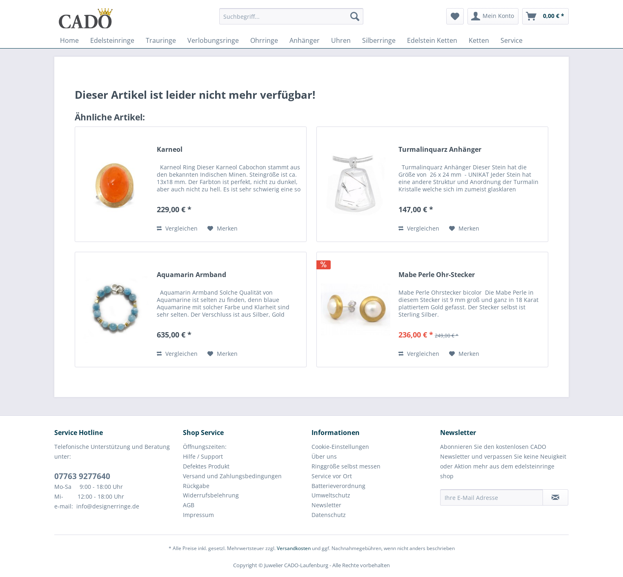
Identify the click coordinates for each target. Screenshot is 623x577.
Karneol (169, 149)
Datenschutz (329, 515)
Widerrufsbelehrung (211, 495)
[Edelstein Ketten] (432, 40)
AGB (188, 505)
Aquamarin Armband (191, 275)
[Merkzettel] (455, 16)
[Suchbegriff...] (291, 16)
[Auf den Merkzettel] (222, 228)
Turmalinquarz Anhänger (439, 149)
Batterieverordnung (338, 486)
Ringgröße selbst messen (346, 466)
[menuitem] (291, 20)
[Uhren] (340, 40)
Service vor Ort (332, 476)
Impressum (198, 515)
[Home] (69, 40)
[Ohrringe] (264, 40)
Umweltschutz (331, 495)
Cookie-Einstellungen (340, 447)
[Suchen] (354, 16)
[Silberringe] (378, 40)
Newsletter (326, 505)
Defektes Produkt (206, 466)
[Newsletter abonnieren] (555, 497)
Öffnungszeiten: (205, 447)
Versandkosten (294, 548)
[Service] (511, 40)
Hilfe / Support (203, 456)
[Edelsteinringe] (112, 40)
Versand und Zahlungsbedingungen (232, 476)
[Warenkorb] (545, 16)
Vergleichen (177, 228)
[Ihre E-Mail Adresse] (491, 497)
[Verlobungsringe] (213, 40)
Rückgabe (196, 486)
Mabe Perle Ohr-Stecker (436, 275)
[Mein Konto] (492, 16)
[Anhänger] (304, 40)
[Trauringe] (161, 40)
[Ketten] (479, 40)
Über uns (324, 456)
